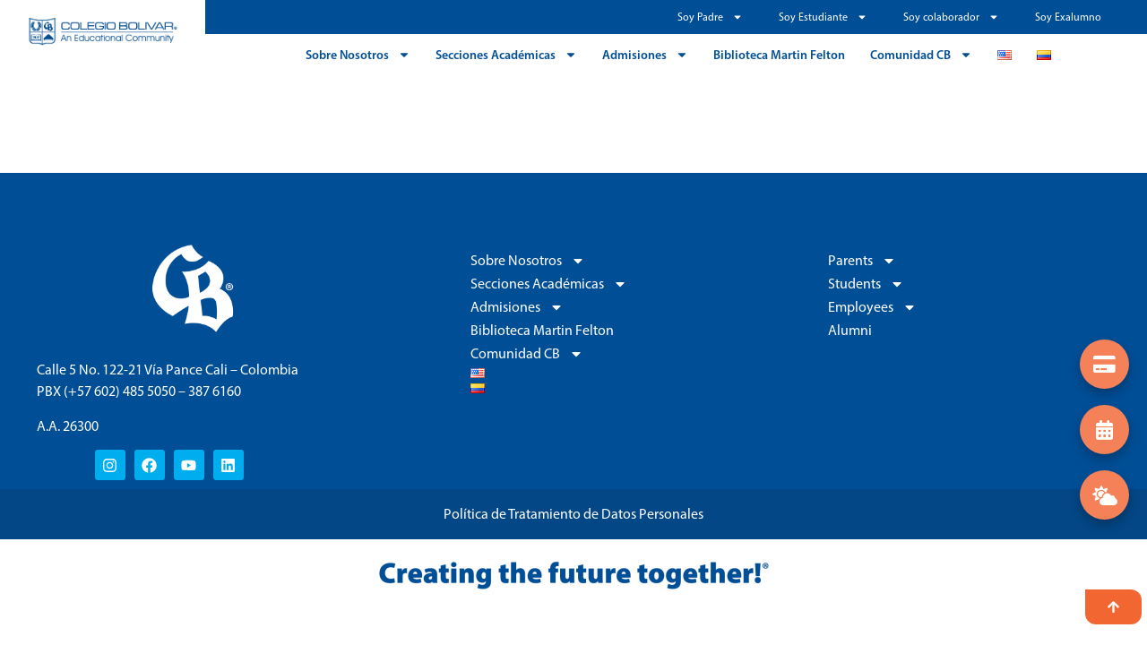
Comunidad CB (921, 54)
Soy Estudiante (823, 17)
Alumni (850, 330)
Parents (862, 260)
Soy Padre (710, 17)
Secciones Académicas (506, 54)
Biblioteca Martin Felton (779, 55)
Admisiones (645, 54)
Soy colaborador (951, 17)
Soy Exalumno (1068, 17)
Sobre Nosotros (358, 54)
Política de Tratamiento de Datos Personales (573, 513)
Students (866, 284)
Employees (872, 307)
